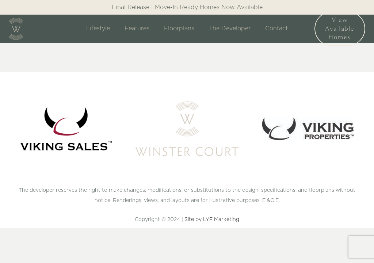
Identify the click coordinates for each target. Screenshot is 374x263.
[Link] (16, 29)
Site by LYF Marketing (211, 219)
